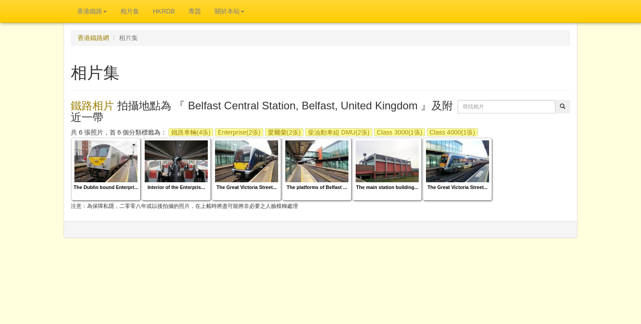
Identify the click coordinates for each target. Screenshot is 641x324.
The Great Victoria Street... (246, 187)
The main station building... (387, 187)
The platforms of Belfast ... (317, 187)
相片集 (129, 11)
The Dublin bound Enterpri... (105, 187)
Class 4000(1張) (452, 132)
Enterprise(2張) (239, 132)
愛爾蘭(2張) (284, 132)
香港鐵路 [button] (92, 11)
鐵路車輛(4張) (191, 132)
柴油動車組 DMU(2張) (339, 132)
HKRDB (164, 11)
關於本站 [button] (229, 11)
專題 (194, 11)
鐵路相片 (92, 105)
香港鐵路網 (93, 37)
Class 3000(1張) (399, 132)
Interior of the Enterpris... (176, 187)
